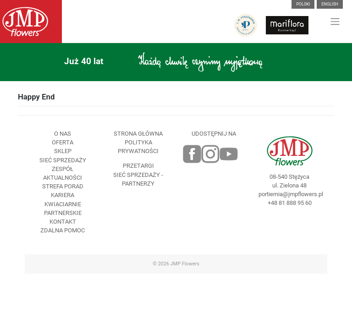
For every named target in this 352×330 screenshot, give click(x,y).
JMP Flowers (184, 264)
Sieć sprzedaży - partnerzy (138, 179)
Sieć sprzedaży (62, 160)
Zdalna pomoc (62, 230)
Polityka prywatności (138, 146)
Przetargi (138, 165)
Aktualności (62, 177)
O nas (62, 133)
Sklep (63, 151)
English (329, 4)
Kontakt (63, 221)
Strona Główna (138, 133)
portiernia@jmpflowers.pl (289, 194)
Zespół (62, 168)
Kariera (62, 195)
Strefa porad (62, 186)
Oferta (62, 142)
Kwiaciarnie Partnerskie (63, 208)
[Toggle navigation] (335, 21)
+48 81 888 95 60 (290, 202)
